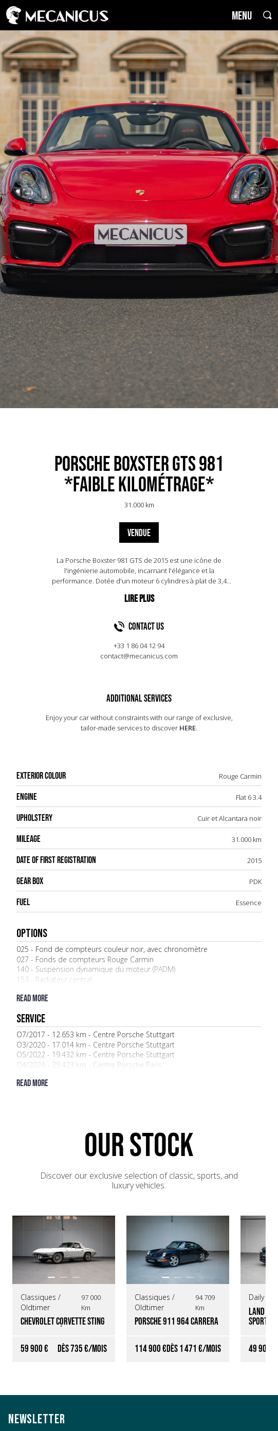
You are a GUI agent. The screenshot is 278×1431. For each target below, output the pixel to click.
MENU (242, 16)
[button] (51, 1277)
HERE (187, 727)
